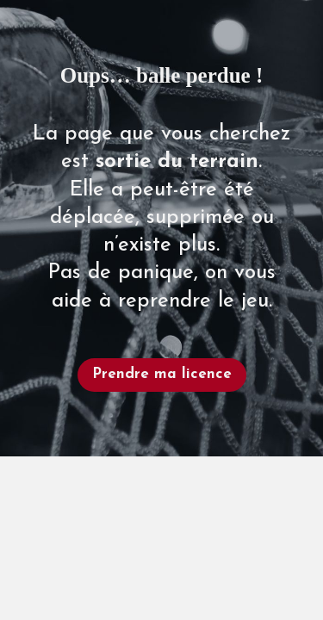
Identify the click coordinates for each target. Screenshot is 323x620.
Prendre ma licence (162, 374)
